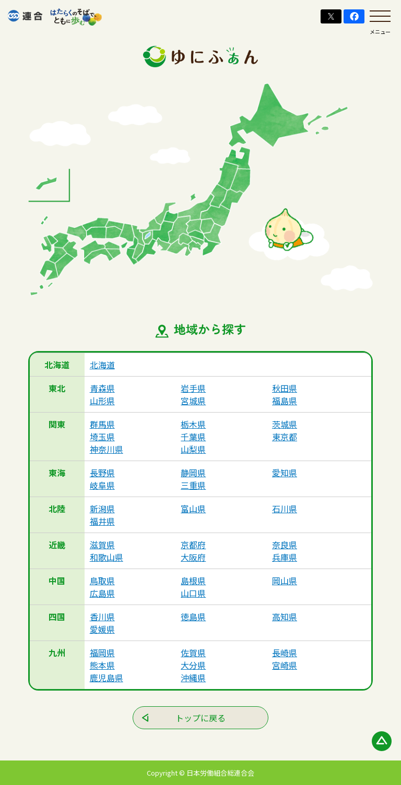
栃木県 (193, 424)
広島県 (102, 593)
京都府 (193, 544)
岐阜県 (102, 485)
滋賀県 (102, 544)
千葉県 (193, 436)
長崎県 (284, 652)
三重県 (193, 485)
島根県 (193, 580)
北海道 (102, 364)
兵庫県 (284, 557)
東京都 (284, 436)
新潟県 (102, 508)
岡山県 (284, 580)
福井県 (102, 521)
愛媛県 (102, 629)
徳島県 (193, 616)
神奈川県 (106, 449)
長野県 (102, 472)
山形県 (102, 400)
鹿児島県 (106, 677)
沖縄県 (193, 677)
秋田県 (284, 388)
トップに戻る (200, 717)
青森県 (102, 388)
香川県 (102, 616)
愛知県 (284, 472)
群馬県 (102, 424)
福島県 (284, 400)
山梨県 (193, 449)
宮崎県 (284, 665)
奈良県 (284, 544)
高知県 (284, 616)
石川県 (284, 508)
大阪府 (193, 557)
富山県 (193, 508)
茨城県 (284, 424)
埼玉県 (102, 436)
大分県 (193, 665)
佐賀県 (193, 652)
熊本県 (102, 665)
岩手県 (193, 388)
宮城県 (193, 400)
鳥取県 (102, 580)
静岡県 (193, 472)
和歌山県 (106, 557)
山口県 (193, 593)
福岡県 (102, 652)
